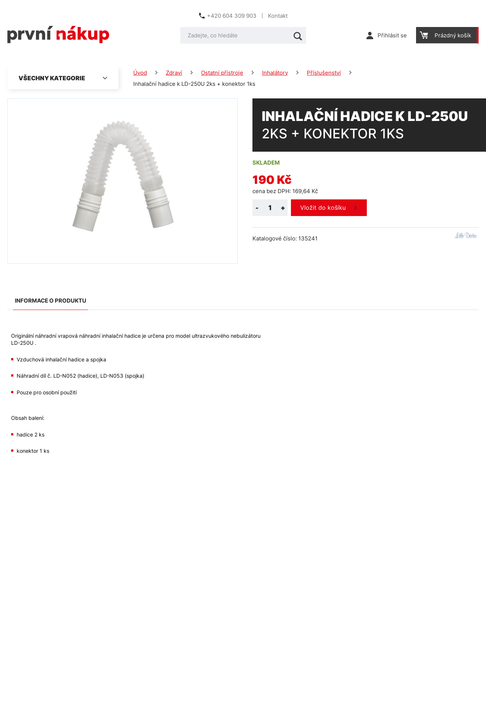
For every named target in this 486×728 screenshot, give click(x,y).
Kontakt (278, 15)
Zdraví (174, 72)
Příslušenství (324, 72)
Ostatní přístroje (222, 72)
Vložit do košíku (323, 207)
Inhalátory (275, 72)
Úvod (140, 72)
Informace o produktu (50, 300)
